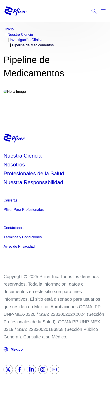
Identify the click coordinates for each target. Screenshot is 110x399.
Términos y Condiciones (23, 237)
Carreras (10, 200)
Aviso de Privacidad (19, 246)
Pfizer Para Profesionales (24, 209)
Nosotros (14, 165)
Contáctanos (14, 228)
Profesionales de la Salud (34, 173)
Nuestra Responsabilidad (33, 182)
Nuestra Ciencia (23, 156)
